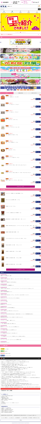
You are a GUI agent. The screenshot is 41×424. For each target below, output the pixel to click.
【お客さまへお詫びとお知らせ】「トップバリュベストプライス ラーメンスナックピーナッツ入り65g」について (20, 288)
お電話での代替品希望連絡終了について (20, 291)
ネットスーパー (26, 2)
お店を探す (5, 2)
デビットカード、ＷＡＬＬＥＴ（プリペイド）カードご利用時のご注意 (20, 339)
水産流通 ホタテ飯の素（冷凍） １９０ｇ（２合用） (14, 257)
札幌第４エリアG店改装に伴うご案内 (20, 275)
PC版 (20, 420)
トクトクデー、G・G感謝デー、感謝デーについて (20, 320)
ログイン (39, 6)
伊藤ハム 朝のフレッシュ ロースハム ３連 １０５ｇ (14, 180)
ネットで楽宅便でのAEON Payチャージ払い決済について (20, 332)
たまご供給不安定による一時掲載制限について (20, 285)
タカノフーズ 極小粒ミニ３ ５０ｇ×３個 (12, 96)
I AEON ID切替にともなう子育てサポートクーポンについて (20, 310)
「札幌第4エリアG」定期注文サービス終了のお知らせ (20, 281)
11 (27, 46)
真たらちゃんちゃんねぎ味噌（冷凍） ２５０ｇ (13, 199)
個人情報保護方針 (17, 417)
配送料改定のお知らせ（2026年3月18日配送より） (20, 307)
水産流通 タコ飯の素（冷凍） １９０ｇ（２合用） (13, 251)
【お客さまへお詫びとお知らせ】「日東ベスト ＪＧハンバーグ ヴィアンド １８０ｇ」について (20, 278)
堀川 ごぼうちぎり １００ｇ (10, 149)
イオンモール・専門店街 (15, 2)
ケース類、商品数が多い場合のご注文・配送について (20, 323)
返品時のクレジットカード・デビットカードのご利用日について (20, 326)
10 (25, 46)
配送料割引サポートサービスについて (20, 304)
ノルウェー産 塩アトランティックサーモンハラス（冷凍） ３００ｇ (16, 238)
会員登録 (37, 12)
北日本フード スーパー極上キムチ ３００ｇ (12, 157)
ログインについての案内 (20, 301)
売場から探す (4, 12)
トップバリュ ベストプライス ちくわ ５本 (12, 127)
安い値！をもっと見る (20, 186)
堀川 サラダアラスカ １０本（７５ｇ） (12, 119)
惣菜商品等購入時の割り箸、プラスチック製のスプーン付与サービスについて (20, 317)
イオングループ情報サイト (4, 417)
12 (28, 46)
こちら (30, 415)
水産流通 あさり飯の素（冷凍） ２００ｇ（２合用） (14, 264)
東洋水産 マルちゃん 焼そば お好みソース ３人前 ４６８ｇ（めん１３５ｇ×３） (18, 172)
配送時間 (29, 12)
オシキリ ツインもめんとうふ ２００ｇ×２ (12, 104)
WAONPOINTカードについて (20, 342)
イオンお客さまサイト (12, 417)
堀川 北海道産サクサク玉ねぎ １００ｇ (12, 134)
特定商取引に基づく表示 (36, 417)
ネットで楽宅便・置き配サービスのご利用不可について (20, 329)
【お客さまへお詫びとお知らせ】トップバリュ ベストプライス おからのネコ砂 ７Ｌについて (20, 294)
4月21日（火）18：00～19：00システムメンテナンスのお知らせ (20, 297)
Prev (1, 22)
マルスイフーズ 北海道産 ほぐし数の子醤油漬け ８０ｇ (14, 193)
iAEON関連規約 (30, 417)
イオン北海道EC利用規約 (24, 417)
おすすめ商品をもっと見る (20, 269)
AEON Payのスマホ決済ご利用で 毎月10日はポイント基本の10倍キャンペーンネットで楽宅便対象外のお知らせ (20, 313)
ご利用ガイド (12, 12)
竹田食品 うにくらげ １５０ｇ (10, 206)
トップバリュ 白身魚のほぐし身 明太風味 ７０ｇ (13, 212)
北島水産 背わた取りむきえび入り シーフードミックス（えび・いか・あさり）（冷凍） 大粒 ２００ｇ (21, 225)
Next (40, 22)
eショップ (36, 2)
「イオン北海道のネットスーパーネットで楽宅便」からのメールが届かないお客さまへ (20, 336)
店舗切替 (20, 12)
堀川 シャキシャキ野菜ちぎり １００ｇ (12, 142)
